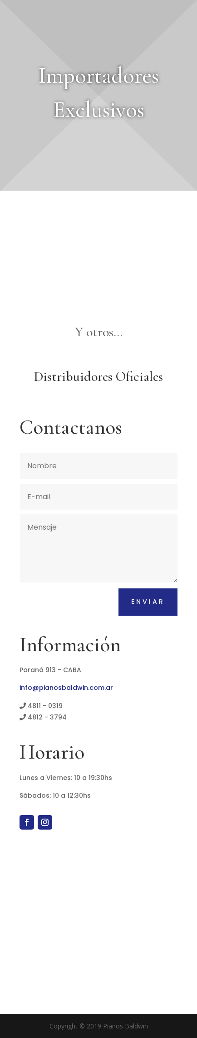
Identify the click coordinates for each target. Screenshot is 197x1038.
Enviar (148, 601)
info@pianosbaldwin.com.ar (66, 687)
